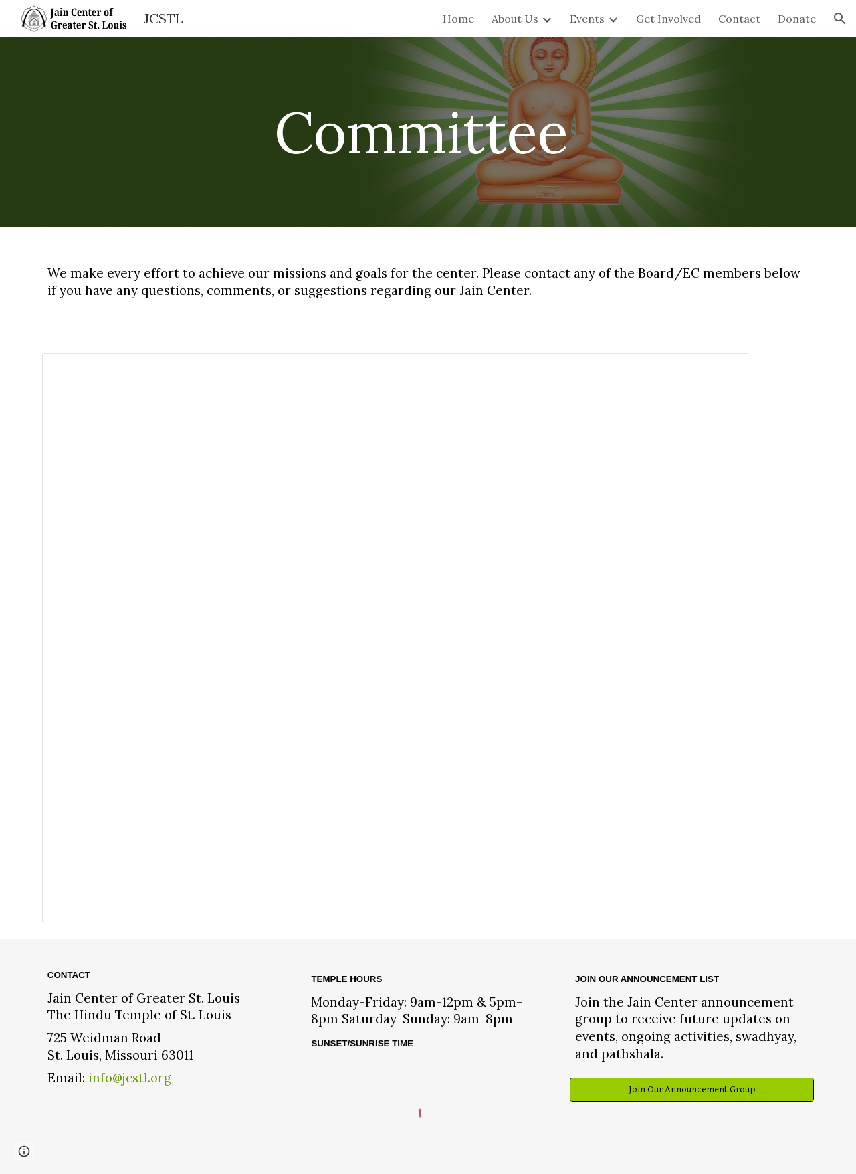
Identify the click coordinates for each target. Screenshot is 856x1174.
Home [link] (458, 18)
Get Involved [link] (668, 18)
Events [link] (587, 18)
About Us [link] (515, 18)
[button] (840, 19)
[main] (428, 132)
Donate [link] (797, 18)
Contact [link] (739, 18)
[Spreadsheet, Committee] (395, 637)
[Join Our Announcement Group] (691, 1089)
